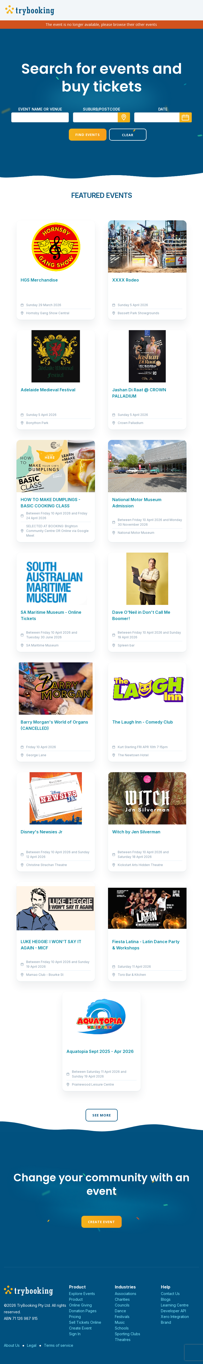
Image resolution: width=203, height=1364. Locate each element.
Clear (121, 135)
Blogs (166, 1299)
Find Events (81, 134)
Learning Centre (175, 1305)
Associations (125, 1293)
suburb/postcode (101, 109)
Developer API (173, 1311)
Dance (120, 1311)
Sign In (75, 1334)
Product (76, 1299)
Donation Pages (83, 1311)
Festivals (122, 1316)
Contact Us (170, 1293)
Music (120, 1322)
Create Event (101, 1221)
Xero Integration (175, 1316)
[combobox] (101, 117)
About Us (12, 1345)
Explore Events (82, 1293)
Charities (122, 1299)
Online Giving (80, 1305)
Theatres (123, 1339)
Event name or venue (40, 109)
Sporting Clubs (127, 1334)
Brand (166, 1322)
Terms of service (58, 1345)
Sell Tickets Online (85, 1322)
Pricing (75, 1316)
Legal (31, 1345)
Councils (122, 1305)
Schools (122, 1328)
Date (162, 109)
